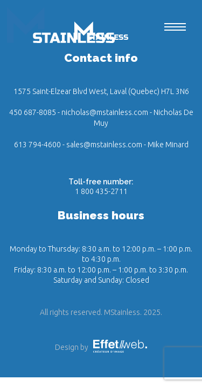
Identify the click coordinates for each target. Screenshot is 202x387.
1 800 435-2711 (101, 191)
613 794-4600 (37, 144)
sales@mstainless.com (104, 144)
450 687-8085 (32, 112)
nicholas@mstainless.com (104, 112)
